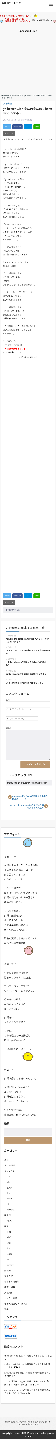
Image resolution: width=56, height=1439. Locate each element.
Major (23, 1393)
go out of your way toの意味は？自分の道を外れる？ (27, 807)
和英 (9, 1220)
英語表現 (12, 610)
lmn (9, 1192)
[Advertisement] (28, 61)
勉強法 (7, 1270)
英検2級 (8, 1292)
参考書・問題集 (11, 1281)
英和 (6, 1226)
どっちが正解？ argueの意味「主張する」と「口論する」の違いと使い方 (27, 1383)
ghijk (9, 1187)
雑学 (6, 1309)
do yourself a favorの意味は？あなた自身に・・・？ (30, 797)
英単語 (7, 1215)
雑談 (6, 1159)
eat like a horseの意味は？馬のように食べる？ (26, 664)
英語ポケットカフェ (12, 3)
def (8, 1181)
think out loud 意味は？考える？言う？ (23, 1355)
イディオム (9, 1170)
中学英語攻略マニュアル (15, 1303)
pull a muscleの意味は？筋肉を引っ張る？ (26, 673)
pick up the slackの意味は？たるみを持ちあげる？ (28, 652)
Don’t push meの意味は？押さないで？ (25, 682)
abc (9, 1176)
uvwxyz (10, 1209)
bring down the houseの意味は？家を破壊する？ (27, 1372)
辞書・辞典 (9, 1286)
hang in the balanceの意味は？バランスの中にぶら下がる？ (27, 640)
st (8, 1204)
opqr (9, 1198)
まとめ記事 (9, 1165)
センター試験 (10, 1298)
